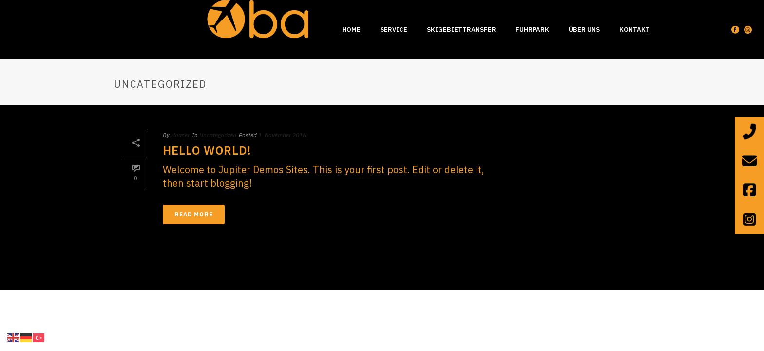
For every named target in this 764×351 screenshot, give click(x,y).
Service (393, 29)
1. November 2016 (282, 134)
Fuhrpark (532, 29)
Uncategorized (217, 134)
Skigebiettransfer (461, 29)
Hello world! (207, 150)
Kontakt (634, 29)
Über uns (584, 29)
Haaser (180, 134)
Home (351, 29)
